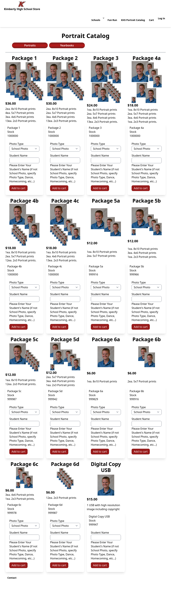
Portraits (30, 45)
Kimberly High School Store (22, 9)
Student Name (18, 155)
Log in (161, 18)
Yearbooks (67, 45)
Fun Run (112, 20)
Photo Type (16, 144)
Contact (12, 577)
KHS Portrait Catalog (133, 20)
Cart (151, 20)
